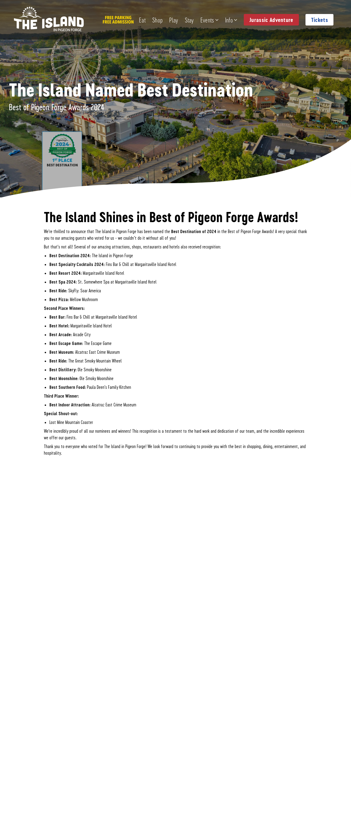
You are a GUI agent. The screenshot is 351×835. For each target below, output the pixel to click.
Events (209, 20)
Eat (142, 20)
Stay (189, 20)
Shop (157, 20)
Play (173, 20)
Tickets (319, 19)
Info (231, 20)
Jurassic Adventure (271, 19)
